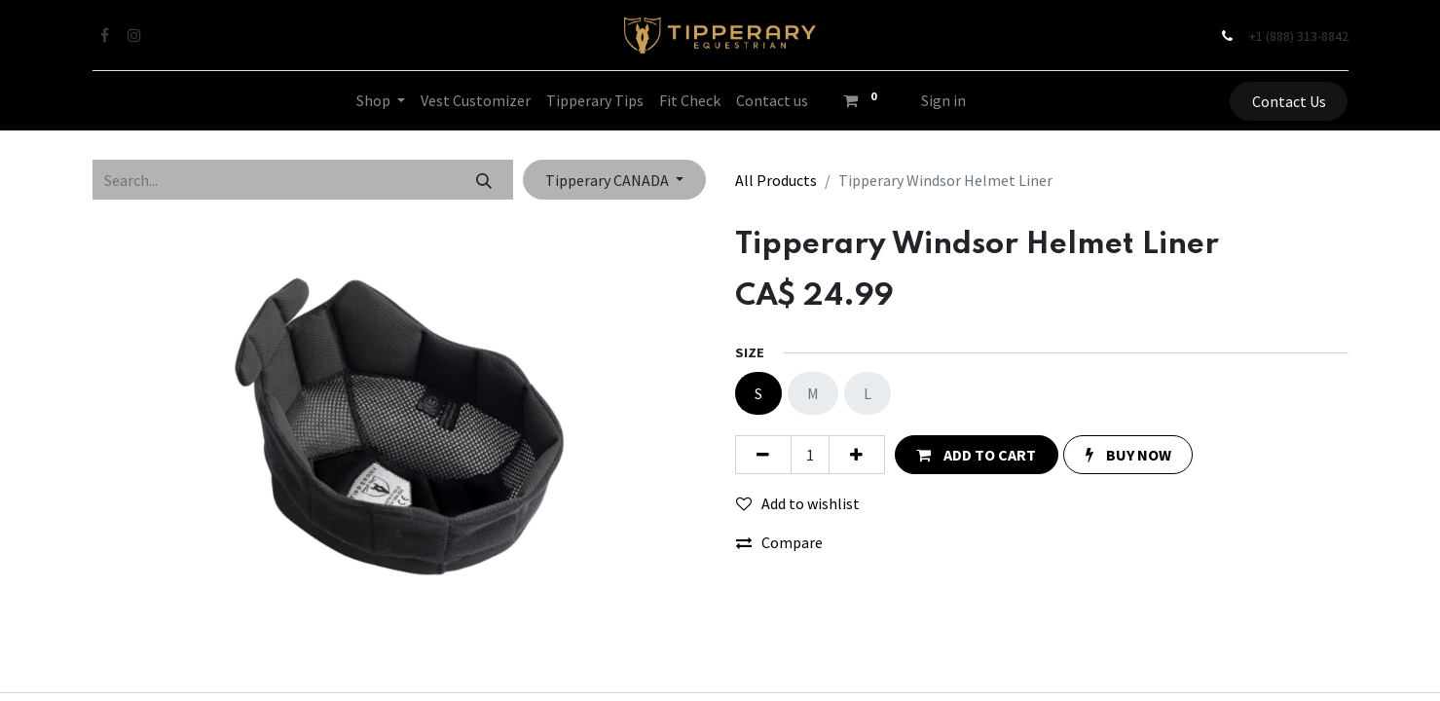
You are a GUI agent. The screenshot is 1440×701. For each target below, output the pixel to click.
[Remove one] (763, 454)
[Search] (483, 179)
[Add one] (857, 454)
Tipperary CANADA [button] (608, 180)
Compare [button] (779, 542)
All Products (776, 180)
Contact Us (1289, 101)
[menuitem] (475, 100)
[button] (976, 454)
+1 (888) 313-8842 (1298, 36)
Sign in (943, 100)
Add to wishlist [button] (798, 503)
